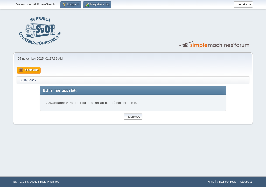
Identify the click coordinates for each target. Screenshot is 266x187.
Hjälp (211, 181)
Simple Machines (48, 181)
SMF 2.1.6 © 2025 (24, 181)
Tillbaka (133, 116)
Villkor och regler (227, 181)
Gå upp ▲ (246, 181)
